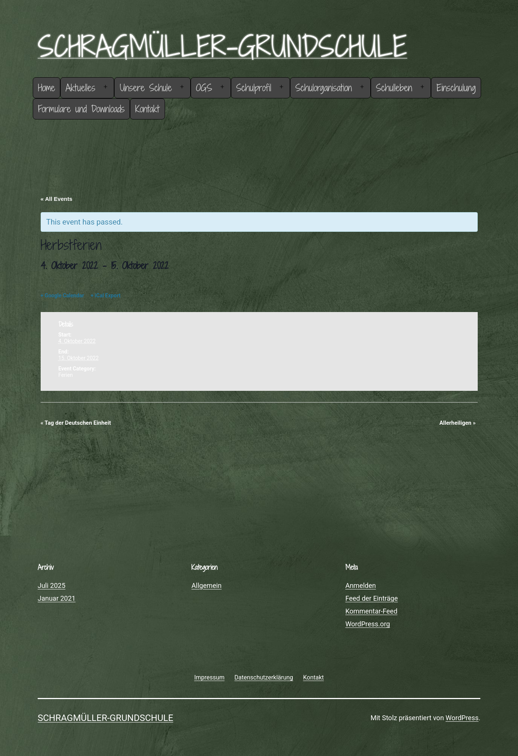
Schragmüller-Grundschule (222, 46)
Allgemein (206, 585)
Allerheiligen (457, 422)
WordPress (462, 718)
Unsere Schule (146, 87)
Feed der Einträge (371, 598)
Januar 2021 (56, 598)
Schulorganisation (323, 87)
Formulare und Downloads (81, 108)
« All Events (56, 199)
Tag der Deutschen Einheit (76, 422)
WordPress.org (367, 624)
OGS (204, 87)
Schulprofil (253, 87)
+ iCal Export (105, 295)
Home (46, 87)
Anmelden (360, 585)
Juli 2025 (52, 585)
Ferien (65, 375)
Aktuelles (80, 87)
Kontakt (147, 108)
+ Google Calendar (62, 295)
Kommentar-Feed (371, 611)
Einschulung (456, 87)
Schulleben (394, 87)
